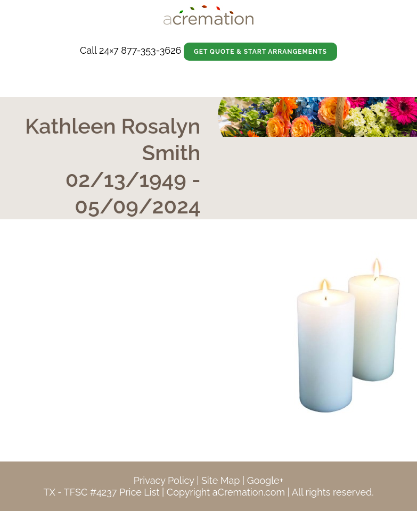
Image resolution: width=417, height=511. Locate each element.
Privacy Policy (164, 480)
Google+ (265, 480)
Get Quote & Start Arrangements (260, 51)
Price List (139, 492)
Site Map (220, 480)
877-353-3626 (151, 50)
